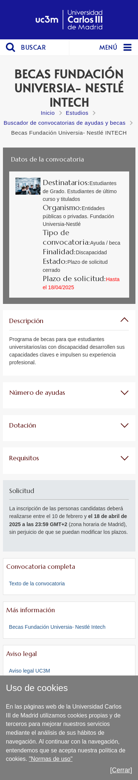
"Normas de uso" (50, 759)
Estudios (77, 113)
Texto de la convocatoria (37, 583)
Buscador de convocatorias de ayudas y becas (65, 123)
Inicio (48, 113)
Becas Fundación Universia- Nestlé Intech (57, 627)
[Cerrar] (121, 770)
